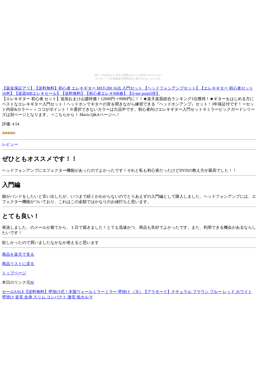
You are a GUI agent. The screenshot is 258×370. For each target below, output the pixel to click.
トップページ (14, 273)
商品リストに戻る (18, 264)
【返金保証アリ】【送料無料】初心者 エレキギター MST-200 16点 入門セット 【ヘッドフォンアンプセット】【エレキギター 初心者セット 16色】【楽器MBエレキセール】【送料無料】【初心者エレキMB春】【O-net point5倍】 (127, 90)
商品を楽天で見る (18, 254)
